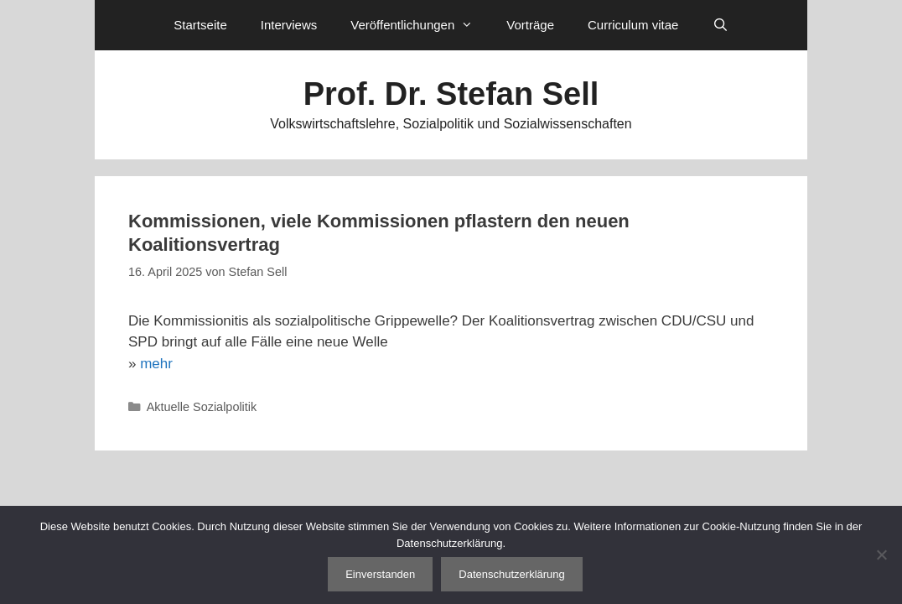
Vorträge (530, 25)
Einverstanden (380, 574)
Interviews (289, 25)
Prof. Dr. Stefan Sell (451, 94)
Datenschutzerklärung (511, 574)
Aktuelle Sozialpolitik (202, 407)
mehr (156, 364)
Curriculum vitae (633, 25)
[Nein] (881, 554)
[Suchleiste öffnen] (719, 25)
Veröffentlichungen (420, 25)
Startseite (200, 25)
